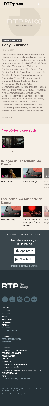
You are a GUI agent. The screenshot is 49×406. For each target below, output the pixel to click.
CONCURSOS (7, 336)
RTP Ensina (6, 322)
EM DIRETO (6, 328)
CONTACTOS (6, 347)
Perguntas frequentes (11, 339)
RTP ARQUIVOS (7, 319)
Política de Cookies (27, 389)
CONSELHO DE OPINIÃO (10, 367)
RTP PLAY (5, 325)
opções (7, 117)
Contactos (6, 342)
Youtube (27, 299)
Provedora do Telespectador (14, 350)
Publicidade (15, 390)
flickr (34, 299)
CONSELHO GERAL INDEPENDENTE (14, 364)
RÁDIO (4, 316)
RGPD (4, 376)
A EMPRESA (6, 362)
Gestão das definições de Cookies (16, 379)
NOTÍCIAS (5, 308)
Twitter (12, 299)
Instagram (20, 299)
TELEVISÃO (6, 314)
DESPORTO (6, 311)
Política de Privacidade (10, 389)
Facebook (5, 299)
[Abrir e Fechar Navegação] (45, 4)
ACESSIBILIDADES (8, 356)
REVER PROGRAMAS (9, 331)
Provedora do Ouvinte (11, 353)
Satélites (6, 359)
